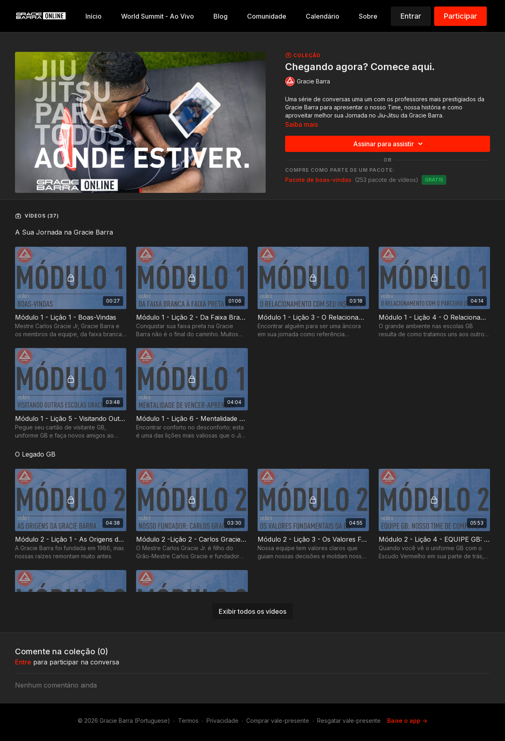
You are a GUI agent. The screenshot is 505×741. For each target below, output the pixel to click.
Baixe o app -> (407, 720)
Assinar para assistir (389, 144)
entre (23, 662)
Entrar (411, 16)
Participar (460, 16)
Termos (188, 720)
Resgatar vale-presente (349, 720)
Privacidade (223, 720)
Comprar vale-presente (277, 720)
